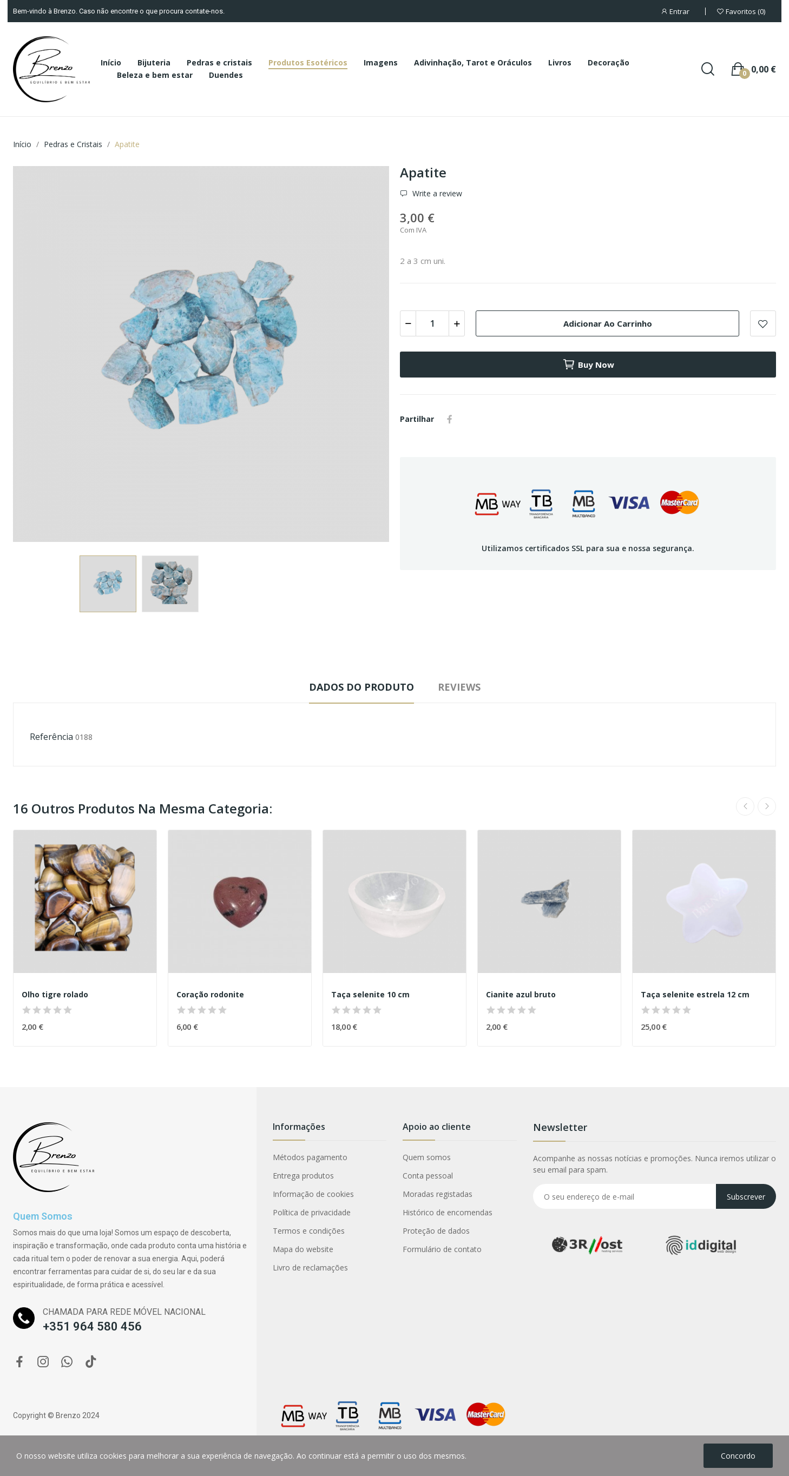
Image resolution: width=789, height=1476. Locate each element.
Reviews (459, 686)
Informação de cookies (313, 1194)
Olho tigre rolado (55, 994)
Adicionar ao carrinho (607, 323)
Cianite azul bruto (521, 994)
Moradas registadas (437, 1194)
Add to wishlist (763, 323)
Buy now (588, 364)
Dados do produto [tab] (361, 686)
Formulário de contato (442, 1249)
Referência (51, 737)
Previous (745, 806)
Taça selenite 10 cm (370, 994)
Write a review (436, 193)
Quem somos (427, 1157)
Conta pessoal (428, 1175)
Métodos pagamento (310, 1157)
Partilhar (449, 419)
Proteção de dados (436, 1231)
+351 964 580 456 (92, 1326)
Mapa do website (303, 1249)
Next (767, 806)
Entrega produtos (303, 1175)
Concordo (738, 1456)
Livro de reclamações (310, 1267)
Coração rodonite (210, 994)
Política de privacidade (312, 1212)
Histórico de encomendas (447, 1212)
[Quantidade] (432, 323)
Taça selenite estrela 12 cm (695, 994)
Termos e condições (309, 1231)
